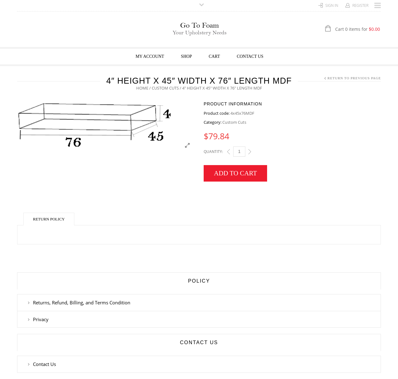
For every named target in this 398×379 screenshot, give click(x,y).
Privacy (41, 319)
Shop (186, 56)
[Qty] (239, 151)
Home (142, 88)
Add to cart (235, 173)
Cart (214, 56)
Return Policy (49, 219)
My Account (150, 56)
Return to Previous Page (354, 78)
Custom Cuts (165, 88)
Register (360, 5)
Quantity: (213, 151)
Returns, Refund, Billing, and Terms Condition (81, 302)
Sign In (331, 5)
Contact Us (250, 56)
